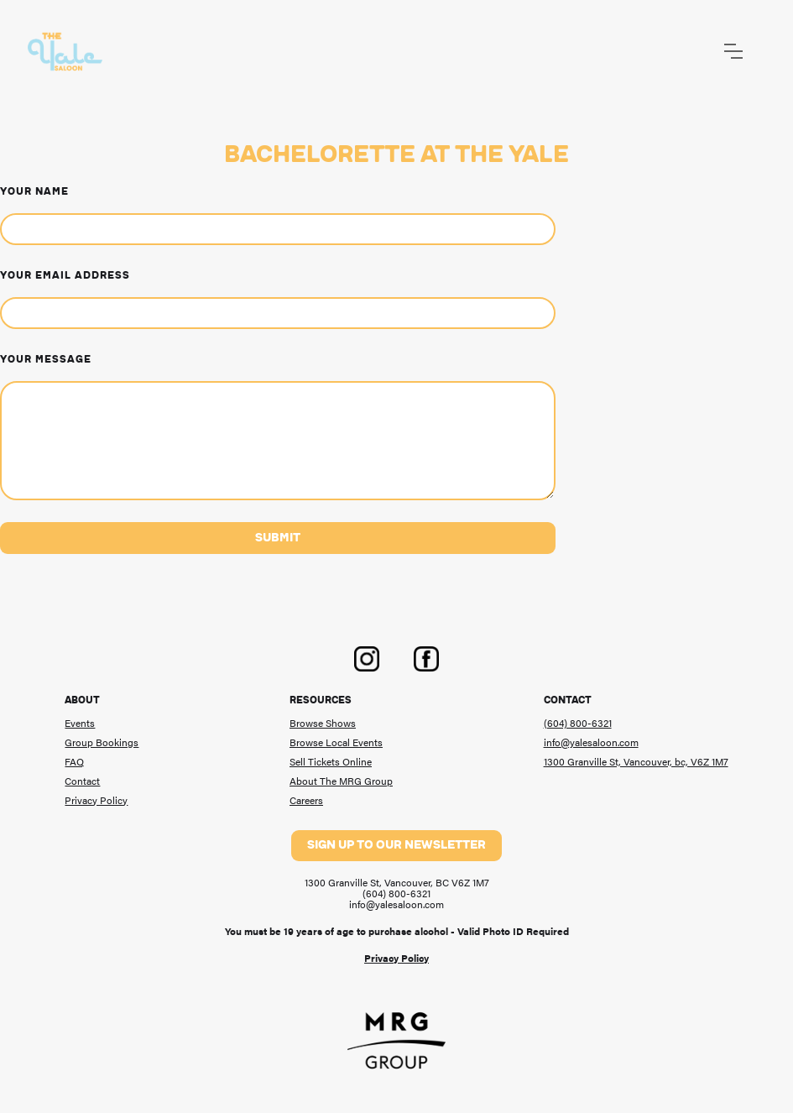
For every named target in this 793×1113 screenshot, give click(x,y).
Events (80, 723)
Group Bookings (101, 743)
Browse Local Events (336, 743)
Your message (45, 359)
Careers (306, 801)
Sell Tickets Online (331, 762)
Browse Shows (323, 723)
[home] (65, 51)
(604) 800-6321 (578, 723)
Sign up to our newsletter (396, 845)
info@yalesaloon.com (591, 743)
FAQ (74, 762)
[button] (733, 51)
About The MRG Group (341, 781)
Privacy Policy (96, 801)
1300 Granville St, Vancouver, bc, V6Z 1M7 (636, 762)
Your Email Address (65, 275)
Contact (82, 781)
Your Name (34, 191)
